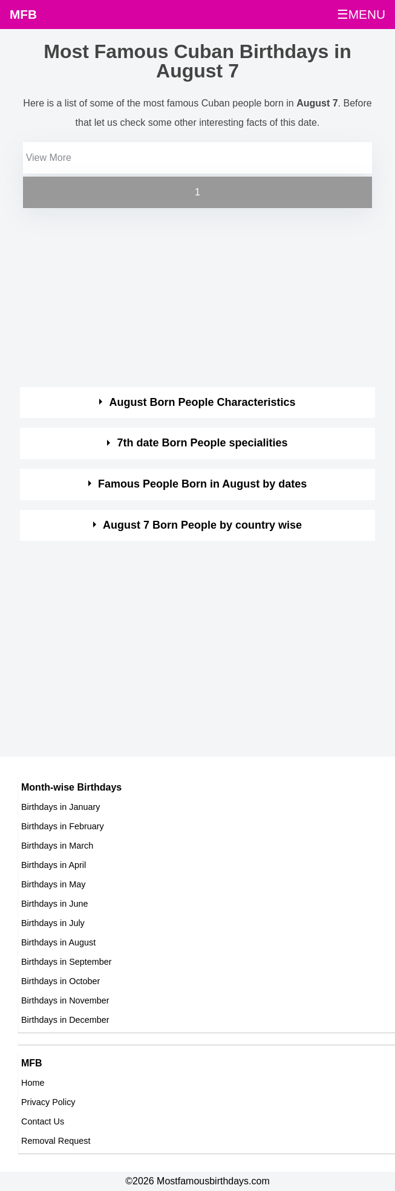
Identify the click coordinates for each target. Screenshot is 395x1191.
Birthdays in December (65, 1020)
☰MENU (361, 14)
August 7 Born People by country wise (202, 525)
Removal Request (55, 1141)
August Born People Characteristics (202, 402)
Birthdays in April (53, 865)
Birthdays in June (54, 904)
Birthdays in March (57, 845)
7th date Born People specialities (202, 443)
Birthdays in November (65, 1000)
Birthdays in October (60, 981)
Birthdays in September (66, 962)
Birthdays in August (58, 942)
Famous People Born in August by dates (202, 484)
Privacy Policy (48, 1102)
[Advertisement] (187, 295)
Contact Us (42, 1121)
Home (32, 1083)
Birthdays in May (53, 884)
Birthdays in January (60, 807)
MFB (23, 14)
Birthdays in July (53, 923)
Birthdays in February (62, 826)
